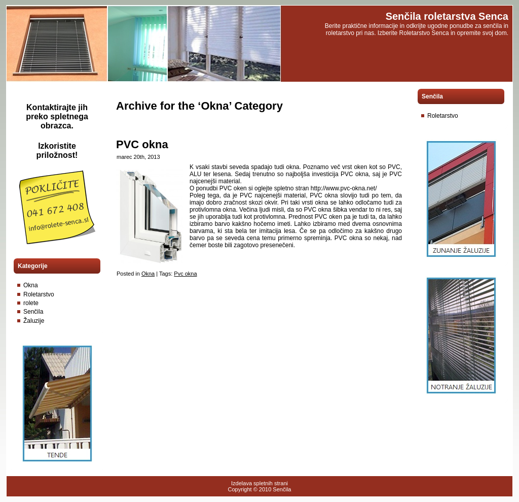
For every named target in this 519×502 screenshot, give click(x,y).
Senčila (33, 311)
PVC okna (142, 144)
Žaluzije (33, 320)
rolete (31, 303)
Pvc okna (185, 274)
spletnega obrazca (64, 121)
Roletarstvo (38, 294)
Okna (30, 285)
